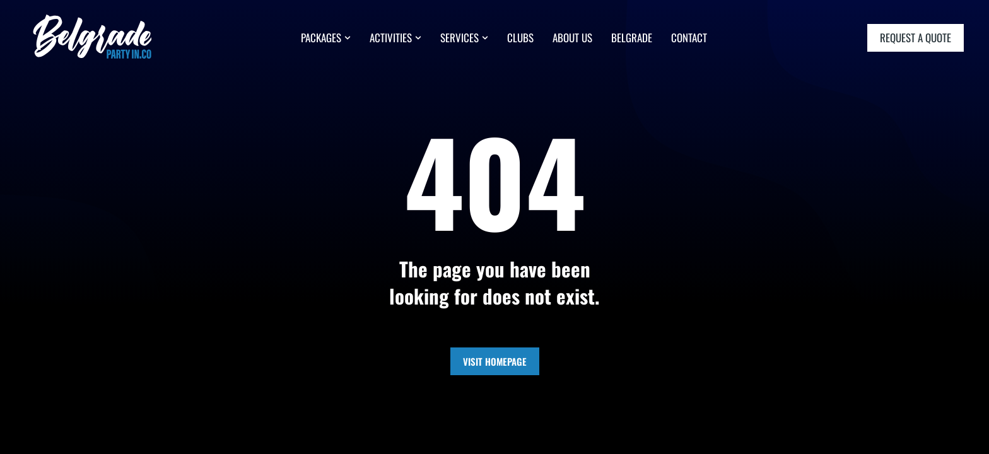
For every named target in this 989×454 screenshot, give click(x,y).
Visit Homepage (495, 361)
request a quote (915, 37)
